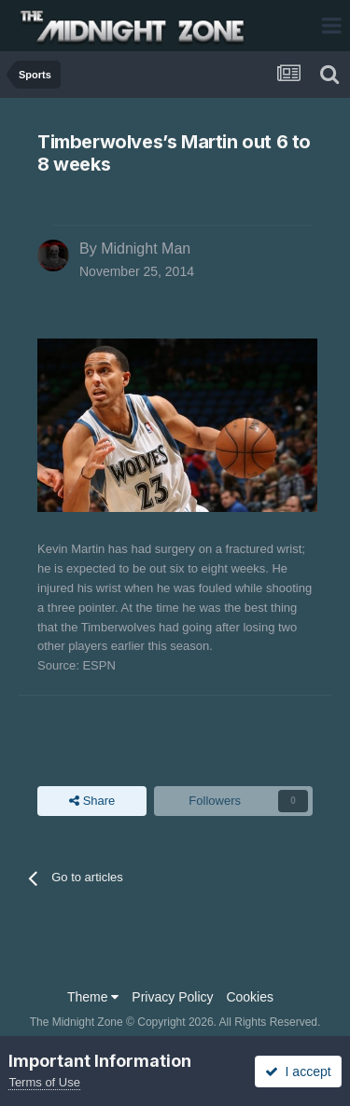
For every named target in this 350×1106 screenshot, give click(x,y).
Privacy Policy (172, 996)
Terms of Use (44, 1082)
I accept (298, 1071)
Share (92, 801)
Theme (93, 996)
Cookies (249, 996)
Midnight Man (145, 248)
